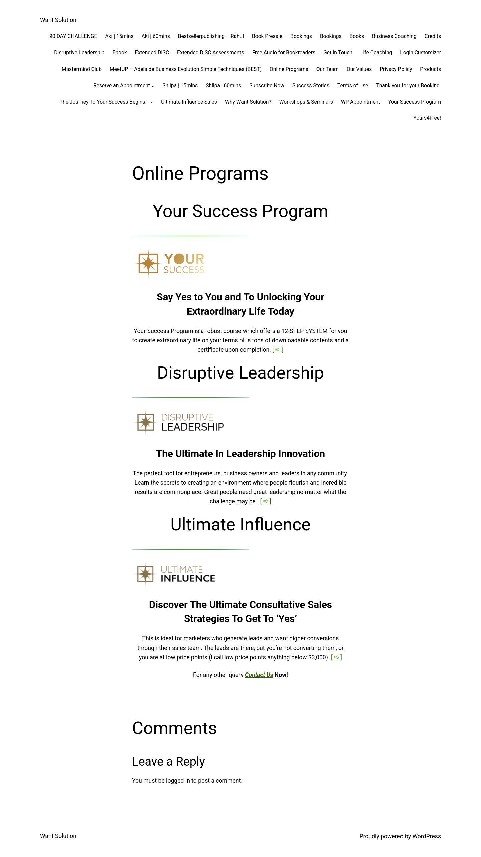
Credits (433, 36)
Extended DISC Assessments (210, 53)
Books (357, 36)
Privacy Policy (396, 69)
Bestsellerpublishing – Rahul (211, 36)
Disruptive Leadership (79, 53)
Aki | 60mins (156, 36)
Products (430, 69)
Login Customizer (420, 53)
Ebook (119, 53)
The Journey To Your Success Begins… (104, 102)
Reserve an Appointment (121, 86)
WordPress (426, 836)
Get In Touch (337, 53)
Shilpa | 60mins (223, 86)
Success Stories (310, 86)
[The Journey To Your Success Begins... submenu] (151, 101)
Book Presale (267, 36)
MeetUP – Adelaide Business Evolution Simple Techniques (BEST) (186, 69)
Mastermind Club (82, 69)
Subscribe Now (266, 86)
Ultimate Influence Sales (189, 102)
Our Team (327, 69)
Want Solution (58, 20)
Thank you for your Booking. (408, 86)
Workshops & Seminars (306, 102)
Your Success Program (414, 102)
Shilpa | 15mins (180, 86)
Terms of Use (352, 86)
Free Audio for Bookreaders (283, 53)
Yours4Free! (427, 118)
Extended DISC (152, 53)
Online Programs (289, 69)
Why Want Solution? (248, 102)
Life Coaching (376, 53)
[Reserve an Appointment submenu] (152, 85)
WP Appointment (360, 102)
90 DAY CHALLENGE (73, 36)
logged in (178, 780)
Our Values (359, 69)
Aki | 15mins (119, 36)
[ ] (277, 349)
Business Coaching (394, 36)
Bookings (301, 36)
